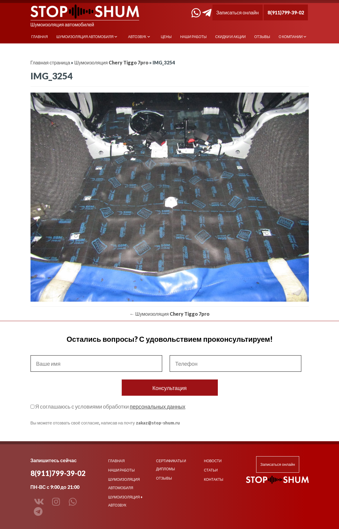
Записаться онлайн (237, 12)
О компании (290, 36)
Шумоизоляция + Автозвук (125, 501)
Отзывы (262, 36)
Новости (212, 461)
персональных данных (157, 406)
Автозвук (137, 36)
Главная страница (50, 62)
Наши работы (193, 36)
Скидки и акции (230, 36)
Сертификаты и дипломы (171, 465)
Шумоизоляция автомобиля (84, 36)
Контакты (213, 479)
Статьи (211, 470)
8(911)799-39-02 (285, 12)
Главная (39, 36)
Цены (166, 36)
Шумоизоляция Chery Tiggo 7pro (111, 62)
